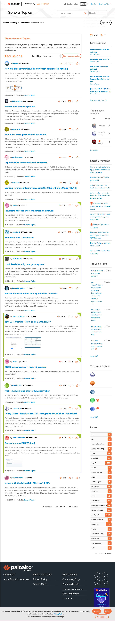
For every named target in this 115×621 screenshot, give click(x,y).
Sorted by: (36, 56)
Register (83, 4)
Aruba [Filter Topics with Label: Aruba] (93, 467)
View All (93, 150)
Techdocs (67, 598)
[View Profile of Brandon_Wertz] (95, 177)
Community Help (70, 584)
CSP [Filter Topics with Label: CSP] (92, 548)
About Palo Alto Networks (16, 579)
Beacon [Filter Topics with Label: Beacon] (94, 477)
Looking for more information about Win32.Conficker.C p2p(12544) (41, 188)
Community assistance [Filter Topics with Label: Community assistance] (99, 505)
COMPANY (9, 574)
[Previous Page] (47, 507)
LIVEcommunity (10, 22)
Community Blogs (71, 579)
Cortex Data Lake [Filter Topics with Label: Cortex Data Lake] (97, 534)
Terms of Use (39, 584)
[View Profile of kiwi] (91, 167)
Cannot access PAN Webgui (20, 443)
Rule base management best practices (25, 134)
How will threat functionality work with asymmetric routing (36, 68)
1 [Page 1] (52, 506)
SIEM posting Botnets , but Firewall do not (100, 206)
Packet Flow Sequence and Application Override (31, 293)
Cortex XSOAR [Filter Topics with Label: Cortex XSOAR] (96, 543)
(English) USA (70, 4)
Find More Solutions (97, 100)
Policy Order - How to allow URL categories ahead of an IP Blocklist (41, 413)
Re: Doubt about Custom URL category (97, 273)
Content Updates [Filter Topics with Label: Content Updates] (97, 519)
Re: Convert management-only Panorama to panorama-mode (96, 315)
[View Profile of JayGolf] (92, 193)
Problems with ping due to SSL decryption (27, 390)
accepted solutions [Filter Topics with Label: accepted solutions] (97, 444)
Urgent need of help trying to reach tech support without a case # (100, 169)
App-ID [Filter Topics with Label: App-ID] (93, 463)
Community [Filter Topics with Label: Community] (95, 501)
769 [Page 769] (64, 506)
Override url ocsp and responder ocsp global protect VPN (100, 216)
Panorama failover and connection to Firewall (29, 210)
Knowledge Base (70, 593)
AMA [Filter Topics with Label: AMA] (93, 453)
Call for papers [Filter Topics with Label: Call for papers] (96, 482)
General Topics (29, 95)
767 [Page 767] (57, 506)
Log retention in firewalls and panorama (26, 162)
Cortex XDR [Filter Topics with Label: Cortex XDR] (95, 538)
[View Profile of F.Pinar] (92, 232)
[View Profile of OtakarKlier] (97, 203)
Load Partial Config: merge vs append (25, 264)
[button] (96, 611)
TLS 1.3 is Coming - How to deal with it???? (28, 321)
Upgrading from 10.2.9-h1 (99, 59)
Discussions (25, 22)
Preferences (102, 617)
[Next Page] (76, 507)
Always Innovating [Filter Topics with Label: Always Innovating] (97, 449)
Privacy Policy (58, 614)
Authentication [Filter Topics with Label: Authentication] (96, 472)
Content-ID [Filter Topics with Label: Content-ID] (95, 524)
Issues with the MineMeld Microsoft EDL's (27, 483)
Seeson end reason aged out (20, 106)
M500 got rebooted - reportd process (25, 367)
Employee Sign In (105, 4)
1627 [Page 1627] (70, 506)
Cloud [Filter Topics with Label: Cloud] (93, 496)
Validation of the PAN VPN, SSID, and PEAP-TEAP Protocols (99, 235)
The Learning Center (72, 589)
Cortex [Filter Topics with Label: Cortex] (93, 529)
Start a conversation (71, 56)
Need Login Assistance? (101, 28)
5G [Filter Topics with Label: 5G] (92, 439)
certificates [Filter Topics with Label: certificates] (95, 486)
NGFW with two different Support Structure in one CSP (99, 79)
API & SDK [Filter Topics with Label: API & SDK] (94, 458)
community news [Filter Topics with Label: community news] (97, 510)
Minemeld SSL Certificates (19, 237)
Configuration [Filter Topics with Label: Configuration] (96, 515)
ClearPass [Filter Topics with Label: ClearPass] (94, 491)
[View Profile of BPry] (95, 224)
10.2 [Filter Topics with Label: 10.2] (92, 434)
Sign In (93, 4)
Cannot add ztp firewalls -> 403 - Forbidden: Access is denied (100, 195)
